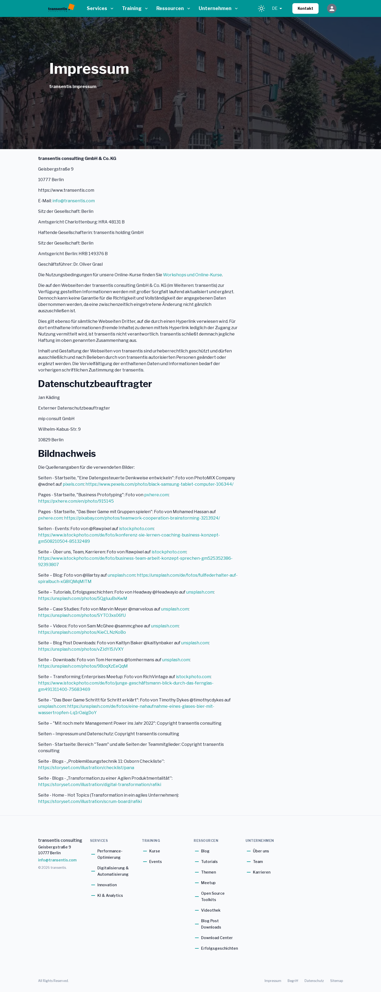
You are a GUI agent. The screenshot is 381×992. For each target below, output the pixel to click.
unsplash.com (121, 575)
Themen (208, 872)
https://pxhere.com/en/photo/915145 (76, 501)
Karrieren (261, 872)
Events (155, 861)
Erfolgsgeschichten (219, 948)
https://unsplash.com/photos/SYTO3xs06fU (82, 615)
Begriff (293, 981)
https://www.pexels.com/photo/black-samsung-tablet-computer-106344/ (159, 484)
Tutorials (209, 861)
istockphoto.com (136, 528)
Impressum (273, 981)
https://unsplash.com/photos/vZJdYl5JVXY (81, 649)
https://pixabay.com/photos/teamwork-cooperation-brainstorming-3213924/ (142, 518)
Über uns (261, 851)
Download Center (217, 937)
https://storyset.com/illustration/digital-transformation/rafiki (99, 784)
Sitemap (336, 981)
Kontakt (305, 8)
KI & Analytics (110, 895)
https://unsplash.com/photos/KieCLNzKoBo (82, 632)
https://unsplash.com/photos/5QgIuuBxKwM (82, 598)
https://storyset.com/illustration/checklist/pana (86, 767)
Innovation (107, 885)
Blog (205, 851)
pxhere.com (156, 494)
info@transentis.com (73, 200)
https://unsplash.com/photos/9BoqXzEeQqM (83, 666)
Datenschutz (314, 981)
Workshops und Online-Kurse (192, 274)
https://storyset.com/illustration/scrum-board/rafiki (90, 801)
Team (258, 861)
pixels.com (73, 484)
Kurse (154, 851)
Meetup (208, 882)
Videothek (210, 910)
